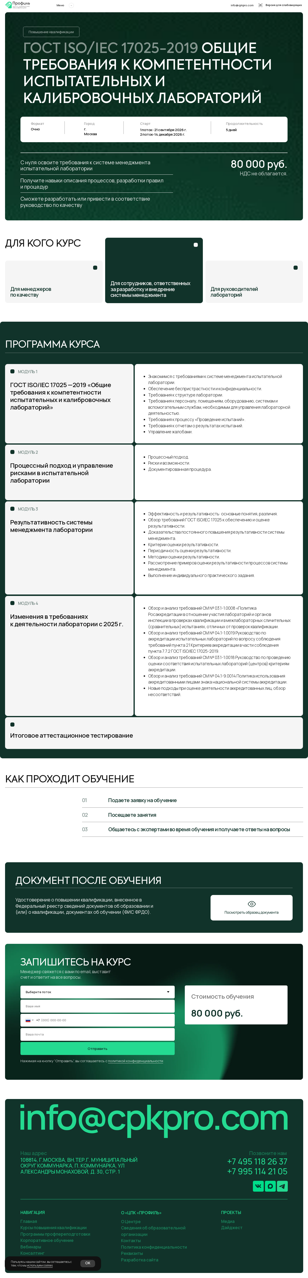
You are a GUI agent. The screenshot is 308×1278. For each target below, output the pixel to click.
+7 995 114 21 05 (257, 1171)
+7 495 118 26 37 (257, 1161)
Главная (28, 1221)
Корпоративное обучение (47, 1240)
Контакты (131, 1240)
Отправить (97, 1048)
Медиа (228, 1221)
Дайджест (232, 1227)
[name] (97, 1006)
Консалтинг (32, 1253)
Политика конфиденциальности (154, 1247)
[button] (252, 908)
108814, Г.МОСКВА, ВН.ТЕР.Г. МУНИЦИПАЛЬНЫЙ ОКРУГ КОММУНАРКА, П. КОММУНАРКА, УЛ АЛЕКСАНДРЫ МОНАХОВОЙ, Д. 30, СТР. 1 (78, 1165)
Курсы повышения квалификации (53, 1227)
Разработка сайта (139, 1260)
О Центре (131, 1221)
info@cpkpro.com (242, 5)
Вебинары (30, 1247)
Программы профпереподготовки (55, 1234)
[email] (97, 1034)
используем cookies (40, 1265)
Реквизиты (132, 1253)
